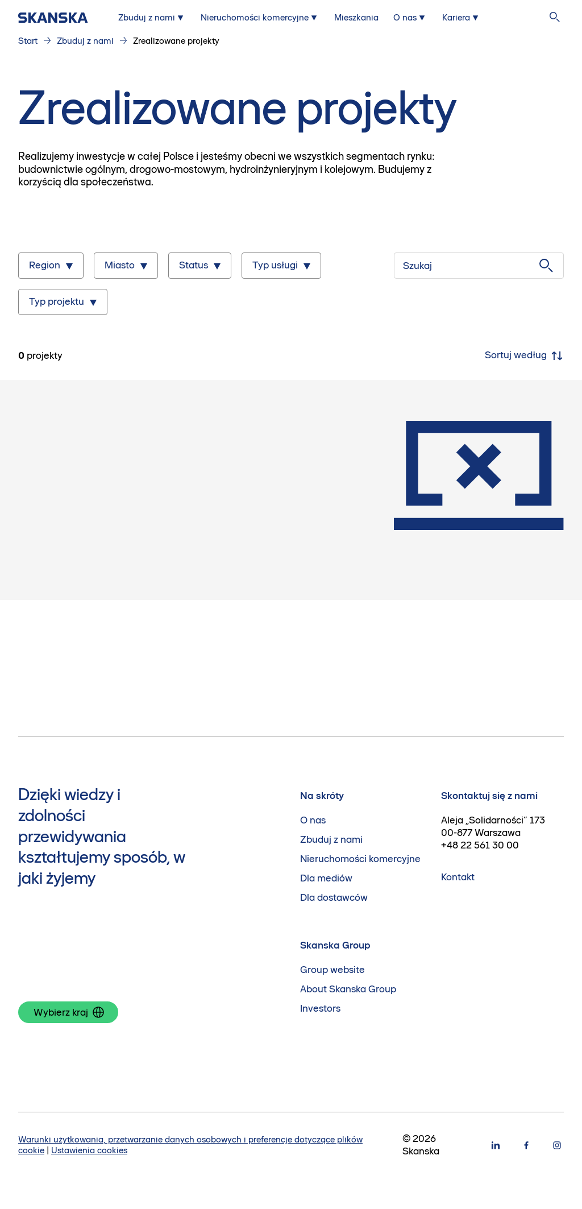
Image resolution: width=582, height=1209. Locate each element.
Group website (332, 970)
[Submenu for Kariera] (461, 17)
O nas (313, 820)
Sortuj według (524, 356)
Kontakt (458, 877)
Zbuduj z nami (85, 40)
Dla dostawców (334, 898)
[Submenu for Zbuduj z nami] (152, 17)
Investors (320, 1009)
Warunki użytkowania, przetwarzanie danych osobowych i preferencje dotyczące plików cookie (190, 1145)
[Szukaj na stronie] (555, 18)
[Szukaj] (479, 265)
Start (28, 40)
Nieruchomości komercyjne (360, 859)
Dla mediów (326, 878)
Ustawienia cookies (89, 1150)
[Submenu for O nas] (410, 17)
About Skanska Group (348, 989)
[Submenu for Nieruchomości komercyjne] (260, 17)
